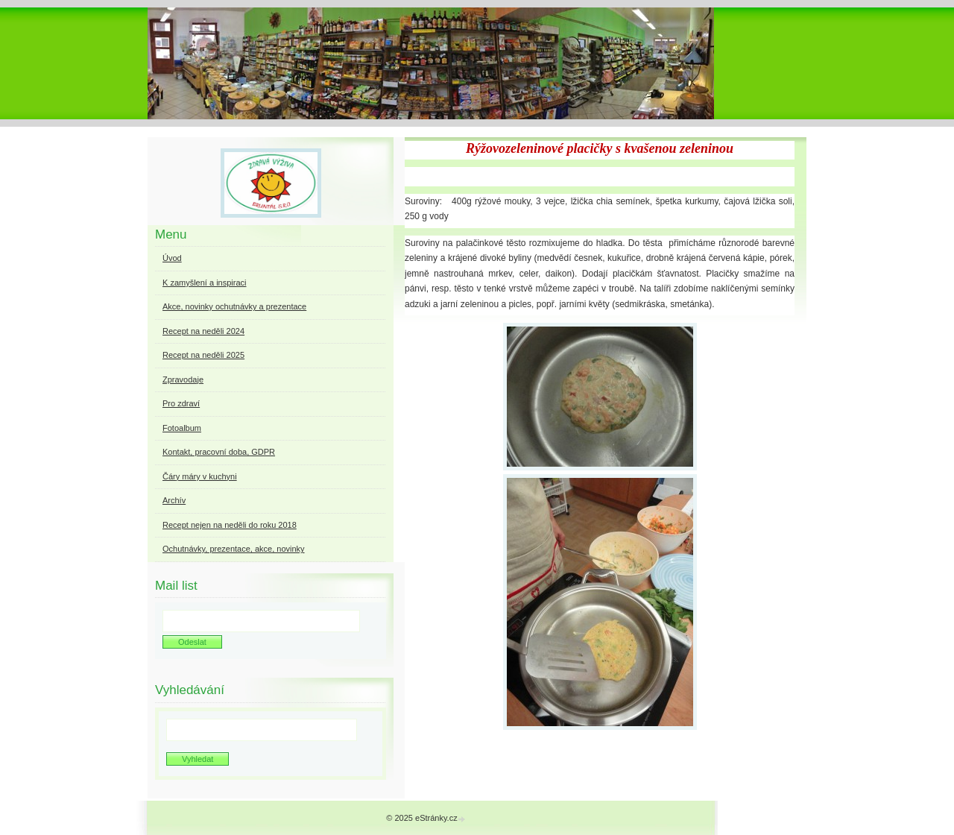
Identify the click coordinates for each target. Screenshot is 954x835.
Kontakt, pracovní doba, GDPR (218, 451)
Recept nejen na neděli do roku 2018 (229, 524)
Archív (174, 500)
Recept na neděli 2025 (203, 354)
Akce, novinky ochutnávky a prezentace (234, 306)
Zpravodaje (182, 379)
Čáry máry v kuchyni (199, 476)
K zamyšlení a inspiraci (204, 282)
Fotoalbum (181, 427)
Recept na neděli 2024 (203, 331)
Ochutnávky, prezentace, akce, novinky (233, 548)
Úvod (172, 257)
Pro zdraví (181, 403)
